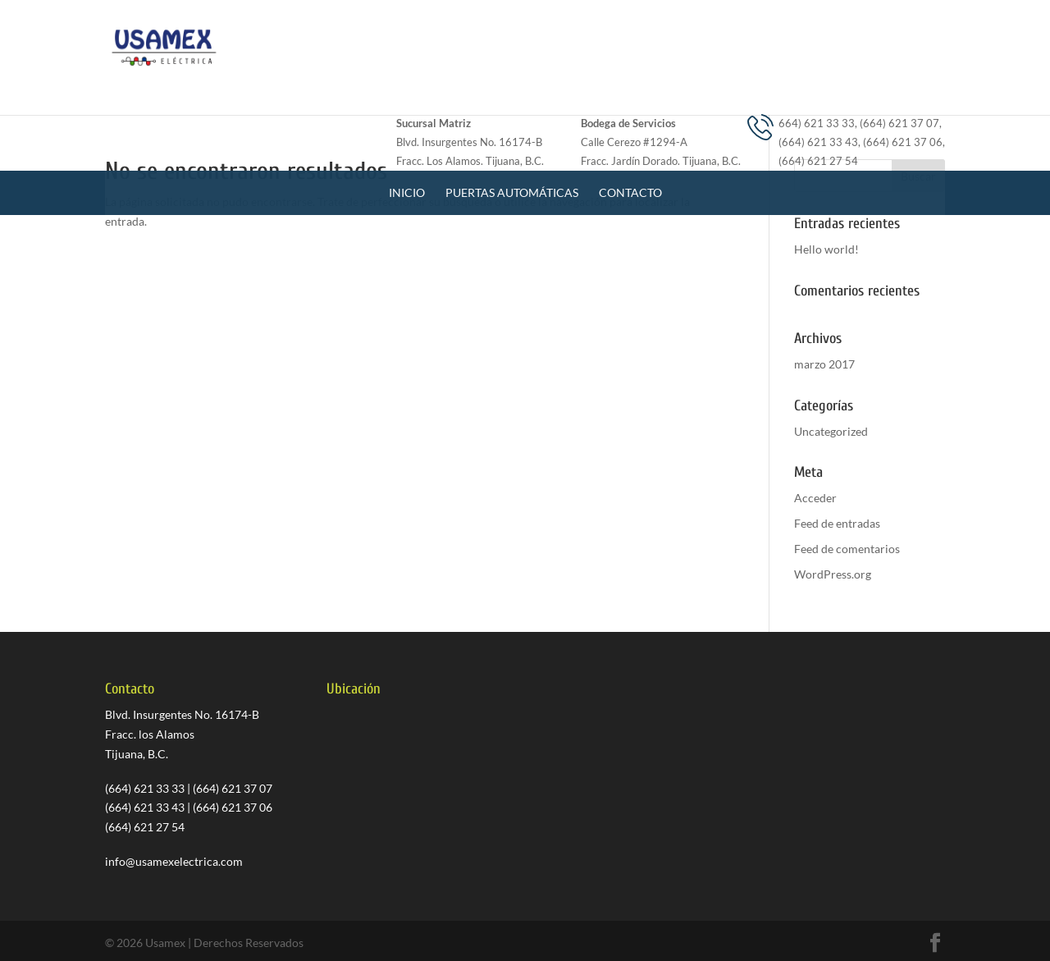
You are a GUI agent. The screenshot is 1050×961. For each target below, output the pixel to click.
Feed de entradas (837, 523)
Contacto (630, 116)
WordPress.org (832, 574)
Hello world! (826, 249)
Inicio (407, 116)
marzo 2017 (824, 364)
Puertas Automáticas (511, 116)
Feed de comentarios (847, 549)
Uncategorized (831, 431)
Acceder (815, 498)
